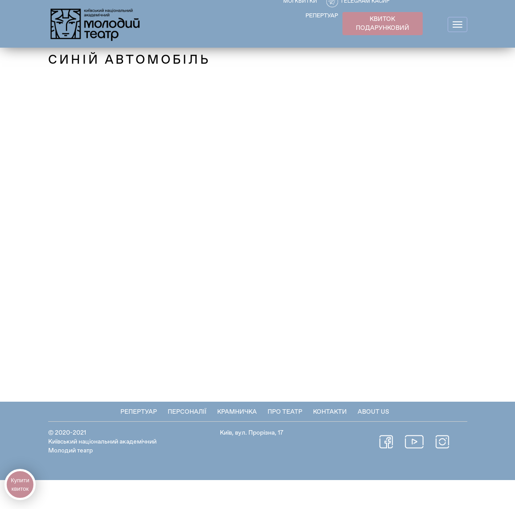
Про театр (285, 412)
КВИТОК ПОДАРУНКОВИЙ (382, 23)
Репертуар (138, 412)
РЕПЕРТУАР (321, 16)
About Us (373, 412)
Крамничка (237, 412)
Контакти (330, 412)
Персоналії (187, 412)
